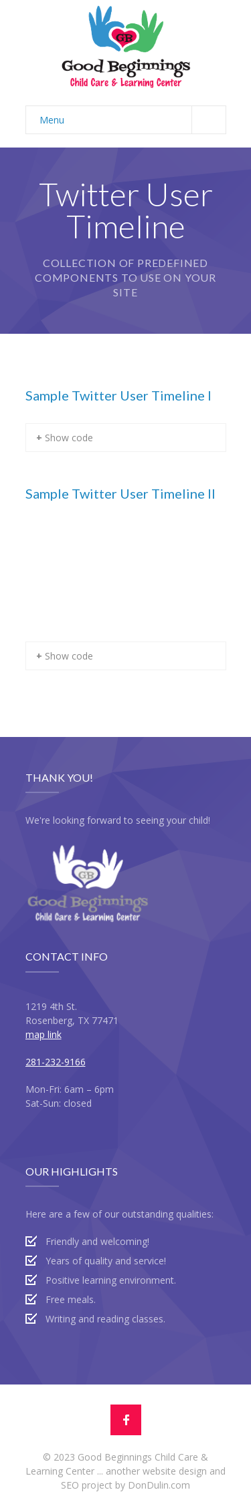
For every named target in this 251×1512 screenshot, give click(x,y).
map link (43, 1034)
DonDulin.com (159, 1485)
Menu (132, 119)
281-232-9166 (55, 1061)
